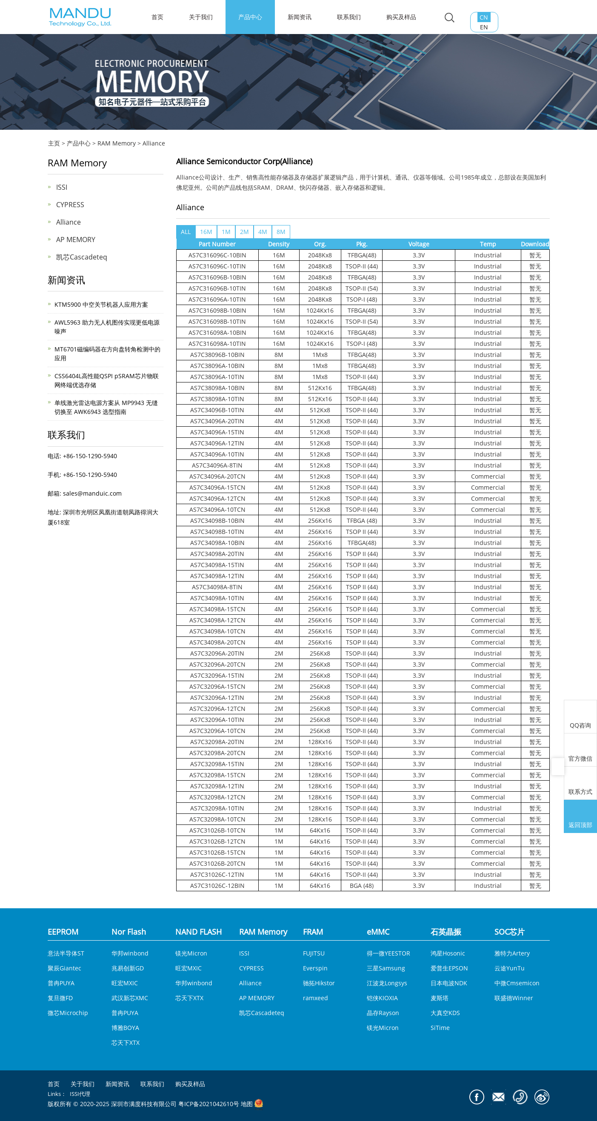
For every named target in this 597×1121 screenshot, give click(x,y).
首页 (54, 1084)
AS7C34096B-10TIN (217, 410)
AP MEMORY (75, 239)
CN (484, 17)
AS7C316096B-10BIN (217, 277)
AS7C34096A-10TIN (217, 454)
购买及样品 (401, 17)
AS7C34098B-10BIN (217, 520)
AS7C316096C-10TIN (217, 266)
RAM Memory (116, 143)
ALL (186, 232)
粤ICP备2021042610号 (208, 1104)
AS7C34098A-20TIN (217, 554)
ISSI (61, 187)
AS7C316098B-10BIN (217, 310)
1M (226, 232)
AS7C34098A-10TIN (217, 598)
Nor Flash (128, 932)
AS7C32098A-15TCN (217, 775)
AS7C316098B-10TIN (217, 321)
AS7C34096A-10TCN (217, 509)
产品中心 (250, 17)
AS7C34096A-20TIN (217, 421)
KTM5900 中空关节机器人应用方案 (101, 304)
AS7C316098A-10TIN (217, 343)
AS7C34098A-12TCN (217, 620)
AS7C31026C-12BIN (217, 885)
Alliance (154, 143)
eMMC (378, 932)
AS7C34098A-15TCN (217, 609)
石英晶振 (446, 932)
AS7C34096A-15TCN (217, 487)
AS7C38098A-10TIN (217, 399)
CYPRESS (70, 204)
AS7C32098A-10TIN (217, 808)
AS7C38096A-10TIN (217, 377)
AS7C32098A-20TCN (217, 753)
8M (281, 232)
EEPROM (63, 932)
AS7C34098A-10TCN (217, 631)
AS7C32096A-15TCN (217, 686)
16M (206, 232)
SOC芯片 (509, 932)
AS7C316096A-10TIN (217, 299)
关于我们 (201, 17)
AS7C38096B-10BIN (217, 355)
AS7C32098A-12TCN (217, 797)
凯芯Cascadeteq (81, 257)
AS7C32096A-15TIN (217, 675)
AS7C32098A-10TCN (217, 819)
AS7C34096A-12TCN (217, 498)
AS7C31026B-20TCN (217, 863)
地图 (247, 1104)
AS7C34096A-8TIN (217, 465)
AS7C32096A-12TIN (217, 697)
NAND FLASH (198, 932)
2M (244, 232)
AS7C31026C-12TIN (217, 874)
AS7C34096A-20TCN (217, 476)
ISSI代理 (80, 1094)
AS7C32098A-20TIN (217, 742)
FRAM (313, 932)
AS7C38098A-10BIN (217, 388)
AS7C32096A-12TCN (217, 709)
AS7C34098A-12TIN (217, 576)
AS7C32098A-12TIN (217, 786)
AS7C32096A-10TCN (217, 731)
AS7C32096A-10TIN (217, 720)
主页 (54, 143)
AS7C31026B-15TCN (217, 852)
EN (484, 27)
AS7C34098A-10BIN (217, 543)
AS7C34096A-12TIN (217, 443)
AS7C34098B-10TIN (217, 532)
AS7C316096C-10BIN (217, 255)
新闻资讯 (299, 17)
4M (262, 232)
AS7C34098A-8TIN (217, 587)
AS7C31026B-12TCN (217, 841)
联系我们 (349, 17)
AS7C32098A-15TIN (217, 764)
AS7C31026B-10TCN (217, 830)
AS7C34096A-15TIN (217, 432)
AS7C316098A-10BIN (217, 332)
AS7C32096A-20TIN (217, 653)
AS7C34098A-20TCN (217, 642)
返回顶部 (580, 817)
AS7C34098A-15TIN (217, 565)
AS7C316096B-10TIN (217, 288)
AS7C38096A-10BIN (217, 366)
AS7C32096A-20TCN (217, 664)
